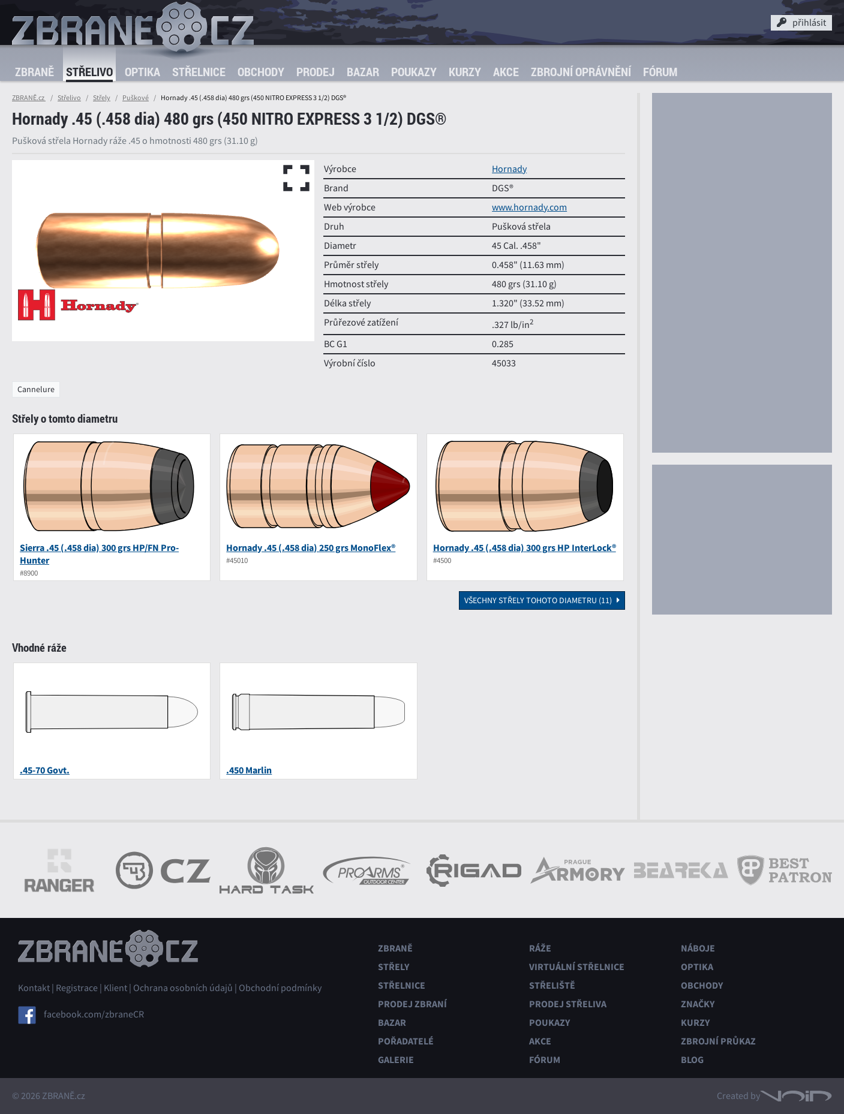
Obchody (261, 72)
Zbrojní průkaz (718, 1041)
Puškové (135, 98)
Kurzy (465, 72)
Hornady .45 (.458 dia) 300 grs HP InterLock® (524, 547)
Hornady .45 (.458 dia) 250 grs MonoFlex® (310, 547)
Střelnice (199, 72)
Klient (115, 988)
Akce (506, 72)
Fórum (660, 72)
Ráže (540, 948)
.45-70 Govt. (45, 770)
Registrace (77, 988)
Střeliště (552, 985)
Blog (692, 1059)
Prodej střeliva (567, 1004)
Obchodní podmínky (280, 988)
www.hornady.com (529, 207)
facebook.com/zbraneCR (94, 1014)
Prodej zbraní (412, 1004)
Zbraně (34, 72)
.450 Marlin (249, 770)
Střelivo (89, 72)
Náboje (698, 948)
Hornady (509, 169)
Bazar (363, 72)
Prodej (315, 72)
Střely (101, 98)
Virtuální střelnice (576, 967)
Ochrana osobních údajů (183, 988)
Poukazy (414, 72)
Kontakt (34, 988)
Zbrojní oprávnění (581, 72)
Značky (697, 1004)
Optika (142, 72)
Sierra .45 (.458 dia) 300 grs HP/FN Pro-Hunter (99, 554)
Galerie (396, 1059)
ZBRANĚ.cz (29, 98)
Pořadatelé (406, 1041)
